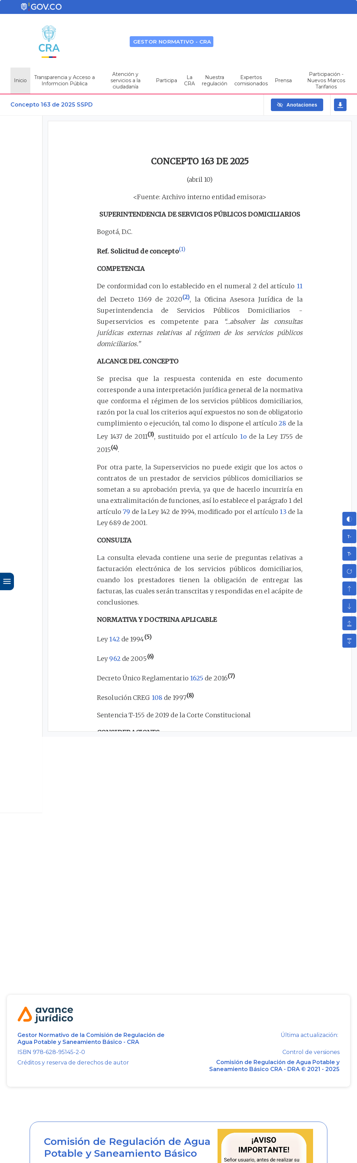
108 (157, 698)
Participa (166, 80)
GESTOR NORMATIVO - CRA (172, 41)
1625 (196, 678)
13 (283, 512)
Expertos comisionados (251, 80)
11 (300, 286)
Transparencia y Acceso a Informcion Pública (64, 80)
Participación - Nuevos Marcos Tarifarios (326, 80)
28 (282, 423)
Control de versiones (311, 1052)
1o (243, 436)
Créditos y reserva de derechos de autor (73, 1062)
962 (114, 659)
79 (126, 512)
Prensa (283, 80)
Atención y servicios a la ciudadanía (125, 80)
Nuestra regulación (214, 80)
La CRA (189, 80)
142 (114, 639)
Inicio (20, 80)
